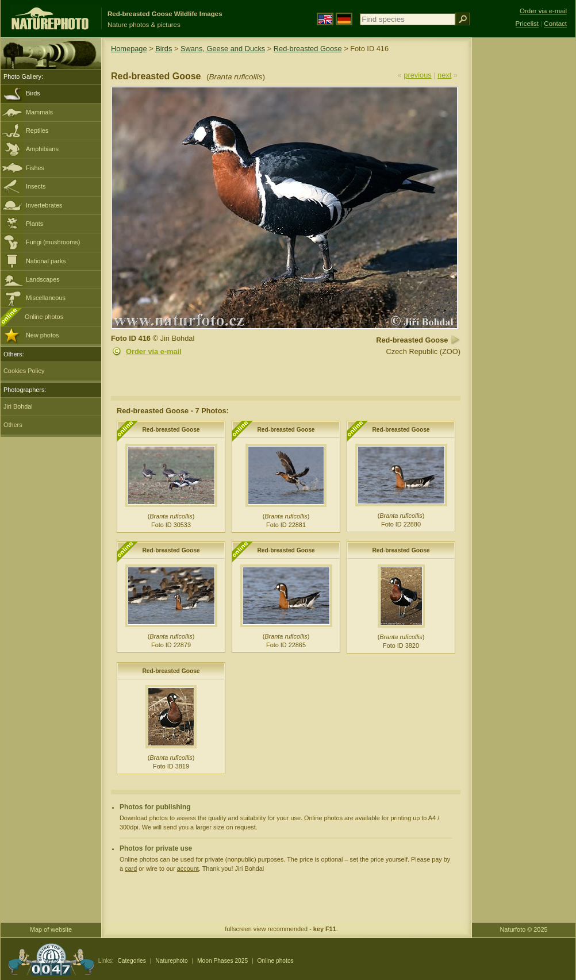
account (188, 868)
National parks (46, 261)
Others (12, 424)
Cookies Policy (23, 370)
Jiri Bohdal (18, 406)
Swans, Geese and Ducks (223, 48)
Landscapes (43, 279)
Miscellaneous (46, 297)
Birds (33, 93)
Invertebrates (44, 205)
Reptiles (37, 130)
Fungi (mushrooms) (53, 242)
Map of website (51, 929)
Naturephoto (171, 961)
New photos (42, 335)
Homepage (129, 48)
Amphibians (42, 148)
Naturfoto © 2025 (524, 929)
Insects (35, 186)
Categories (131, 961)
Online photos (44, 316)
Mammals (39, 112)
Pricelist (527, 23)
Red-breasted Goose (308, 48)
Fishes (35, 167)
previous (417, 75)
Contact (555, 23)
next (444, 75)
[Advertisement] (524, 221)
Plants (34, 223)
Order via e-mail (154, 351)
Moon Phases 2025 (222, 961)
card (131, 868)
